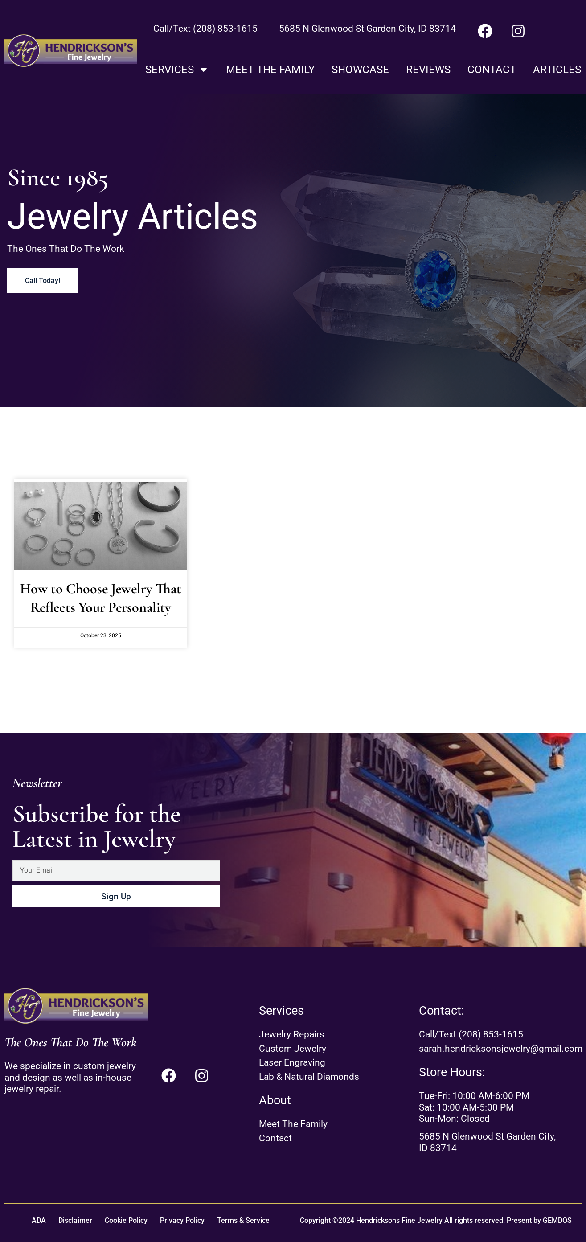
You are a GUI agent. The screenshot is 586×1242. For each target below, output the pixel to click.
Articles (557, 69)
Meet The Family (270, 69)
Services (177, 69)
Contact (491, 69)
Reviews (428, 69)
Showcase (360, 69)
